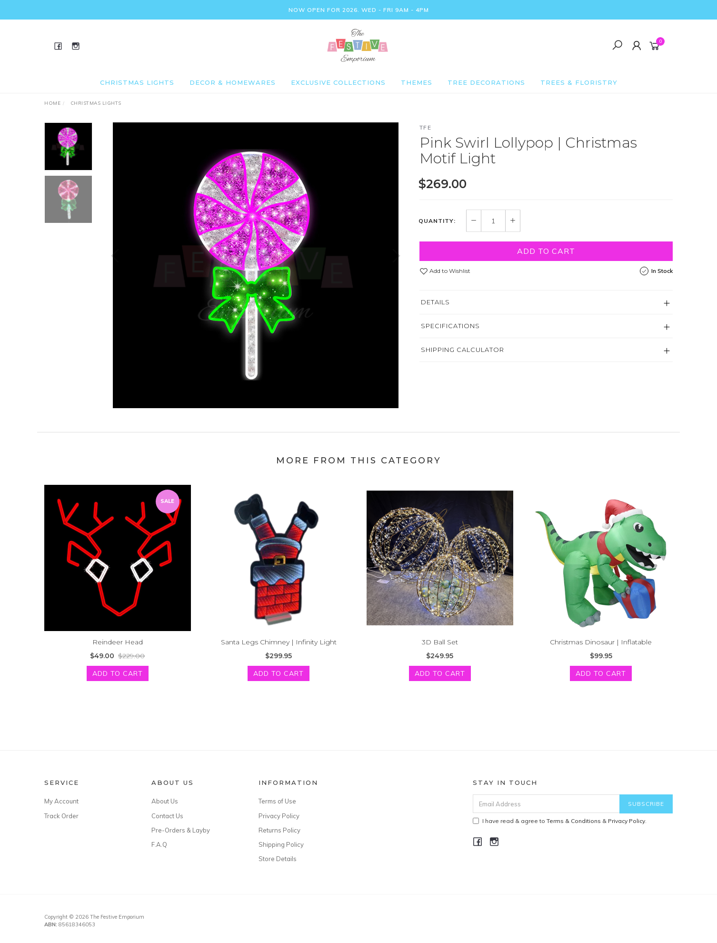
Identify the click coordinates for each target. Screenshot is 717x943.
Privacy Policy (279, 816)
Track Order (61, 816)
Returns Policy (279, 830)
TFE (425, 127)
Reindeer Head (117, 653)
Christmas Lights (137, 82)
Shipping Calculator (462, 349)
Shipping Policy (281, 844)
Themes (416, 82)
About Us (164, 801)
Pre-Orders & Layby (180, 830)
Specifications (450, 326)
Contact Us (167, 816)
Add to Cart (546, 251)
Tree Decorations (486, 82)
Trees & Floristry (578, 82)
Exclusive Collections (338, 82)
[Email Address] (546, 803)
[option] (256, 265)
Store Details (278, 859)
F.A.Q (159, 844)
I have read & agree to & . (560, 820)
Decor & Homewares (232, 82)
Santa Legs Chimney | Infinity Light (279, 653)
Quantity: (437, 221)
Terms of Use (277, 801)
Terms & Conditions (574, 820)
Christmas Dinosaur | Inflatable (601, 653)
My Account (61, 801)
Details (435, 302)
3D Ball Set (440, 653)
